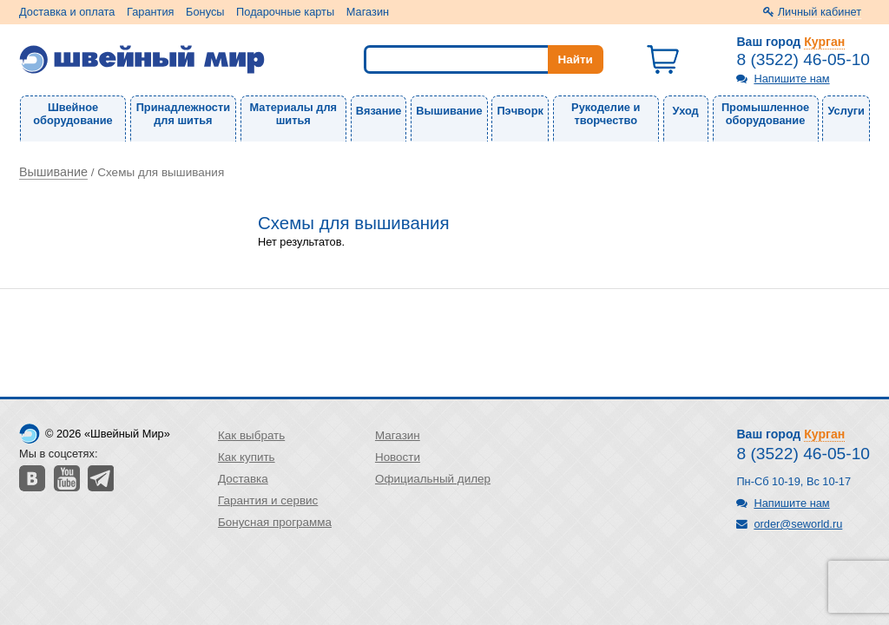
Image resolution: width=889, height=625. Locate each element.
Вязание (379, 110)
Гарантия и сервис (268, 500)
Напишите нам (791, 78)
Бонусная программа (275, 522)
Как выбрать (251, 435)
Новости (397, 457)
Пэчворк (520, 110)
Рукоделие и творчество (605, 114)
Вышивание (449, 110)
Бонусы (205, 11)
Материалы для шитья (293, 114)
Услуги (846, 110)
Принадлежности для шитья (183, 114)
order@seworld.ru (798, 523)
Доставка (243, 478)
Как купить (246, 457)
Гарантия (151, 11)
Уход (686, 110)
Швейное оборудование (72, 114)
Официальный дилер (433, 478)
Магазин (367, 11)
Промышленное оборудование (765, 114)
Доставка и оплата (67, 11)
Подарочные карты (285, 11)
